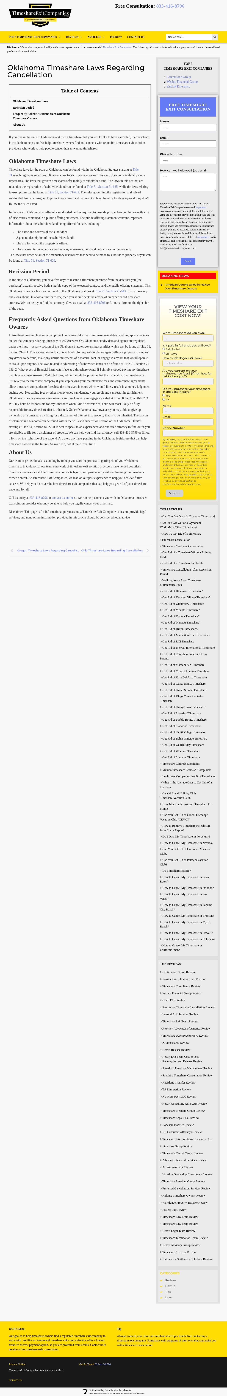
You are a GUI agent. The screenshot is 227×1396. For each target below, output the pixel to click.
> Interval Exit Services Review (179, 1014)
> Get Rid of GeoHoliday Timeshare (182, 744)
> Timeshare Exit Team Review (179, 1021)
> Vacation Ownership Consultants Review (186, 1174)
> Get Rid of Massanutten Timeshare (182, 665)
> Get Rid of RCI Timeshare (177, 641)
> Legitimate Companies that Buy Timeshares (187, 776)
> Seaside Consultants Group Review (182, 979)
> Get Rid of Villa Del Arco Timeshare (183, 677)
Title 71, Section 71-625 (102, 186)
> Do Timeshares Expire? (175, 870)
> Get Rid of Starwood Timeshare (180, 726)
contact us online (62, 498)
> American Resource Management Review (186, 1068)
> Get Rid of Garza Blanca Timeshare (183, 683)
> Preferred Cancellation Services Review (185, 1188)
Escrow (116, 37)
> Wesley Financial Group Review (181, 993)
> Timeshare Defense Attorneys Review (184, 1035)
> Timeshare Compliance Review (180, 986)
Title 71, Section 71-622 (63, 192)
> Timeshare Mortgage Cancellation (181, 546)
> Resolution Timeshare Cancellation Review (187, 1007)
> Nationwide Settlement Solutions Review (186, 1259)
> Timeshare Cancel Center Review (181, 1153)
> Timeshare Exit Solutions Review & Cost (186, 1139)
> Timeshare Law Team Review (179, 1217)
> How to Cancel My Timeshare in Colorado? (187, 939)
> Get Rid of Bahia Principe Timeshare (183, 738)
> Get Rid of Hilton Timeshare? (179, 629)
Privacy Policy (17, 1364)
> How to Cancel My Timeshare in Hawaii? (186, 933)
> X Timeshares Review (174, 1042)
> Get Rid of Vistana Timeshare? (180, 616)
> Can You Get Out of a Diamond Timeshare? (187, 516)
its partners (200, 207)
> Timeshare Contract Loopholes (180, 763)
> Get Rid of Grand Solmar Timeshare (183, 690)
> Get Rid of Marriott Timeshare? (180, 622)
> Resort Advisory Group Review (180, 1245)
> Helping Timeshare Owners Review (183, 1195)
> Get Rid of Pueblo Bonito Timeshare (183, 719)
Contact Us (135, 37)
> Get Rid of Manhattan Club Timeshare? (185, 635)
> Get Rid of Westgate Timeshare (180, 751)
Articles (96, 37)
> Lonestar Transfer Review (177, 1125)
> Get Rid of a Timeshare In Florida (181, 563)
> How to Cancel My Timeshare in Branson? (187, 915)
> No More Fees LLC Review (178, 1096)
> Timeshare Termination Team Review (184, 1238)
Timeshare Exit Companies (117, 47)
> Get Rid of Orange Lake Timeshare (182, 707)
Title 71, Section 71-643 (110, 291)
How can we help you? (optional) (183, 170)
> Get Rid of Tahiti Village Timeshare (183, 732)
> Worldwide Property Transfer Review (184, 1202)
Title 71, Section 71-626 (39, 260)
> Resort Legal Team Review (177, 1231)
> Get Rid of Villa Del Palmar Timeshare (184, 671)
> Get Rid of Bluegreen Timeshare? (181, 591)
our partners (203, 237)
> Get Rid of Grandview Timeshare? (182, 603)
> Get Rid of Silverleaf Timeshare (180, 713)
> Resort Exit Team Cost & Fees (179, 1056)
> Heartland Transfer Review (177, 1082)
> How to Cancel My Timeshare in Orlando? (187, 888)
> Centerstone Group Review (177, 972)
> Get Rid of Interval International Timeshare (187, 647)
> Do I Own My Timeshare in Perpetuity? (185, 836)
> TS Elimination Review (175, 1089)
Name (164, 121)
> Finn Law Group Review (176, 1146)
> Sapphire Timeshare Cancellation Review (186, 1075)
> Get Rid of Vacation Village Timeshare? (185, 597)
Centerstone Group (179, 77)
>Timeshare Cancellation (175, 540)
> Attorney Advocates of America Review (185, 1028)
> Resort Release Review (175, 1049)
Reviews (74, 37)
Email (164, 137)
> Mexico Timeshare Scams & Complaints (185, 770)
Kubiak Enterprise (178, 86)
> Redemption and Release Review (181, 1061)
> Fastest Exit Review (173, 1209)
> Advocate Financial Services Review (183, 1160)
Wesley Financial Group (182, 81)
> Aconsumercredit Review (176, 1167)
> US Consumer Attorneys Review (181, 1132)
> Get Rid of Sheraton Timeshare (180, 757)
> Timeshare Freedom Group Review (182, 1110)
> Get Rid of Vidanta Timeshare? (180, 610)
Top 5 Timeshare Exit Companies (35, 37)
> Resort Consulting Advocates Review (183, 1103)
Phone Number (171, 154)
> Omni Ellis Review (173, 1000)
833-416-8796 (170, 6)
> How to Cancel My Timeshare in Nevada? (186, 843)
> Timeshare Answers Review (178, 1252)
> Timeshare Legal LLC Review (179, 1117)
